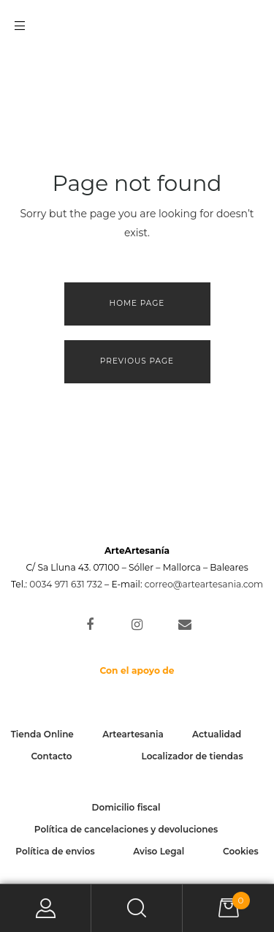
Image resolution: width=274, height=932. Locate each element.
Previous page (137, 361)
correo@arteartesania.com (204, 584)
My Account (45, 908)
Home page (137, 303)
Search (137, 908)
